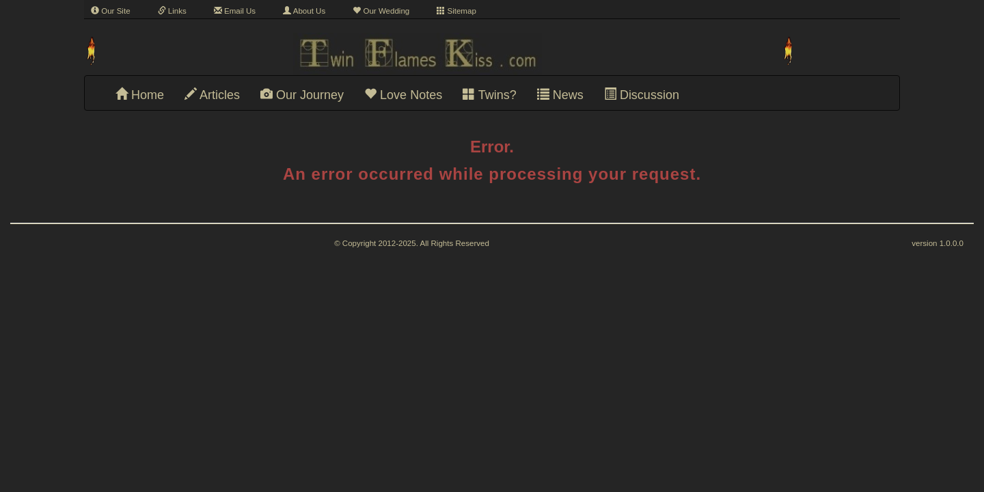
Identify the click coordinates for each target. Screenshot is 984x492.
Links (172, 11)
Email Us (235, 11)
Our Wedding (381, 11)
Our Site (111, 11)
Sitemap (456, 11)
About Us (304, 11)
